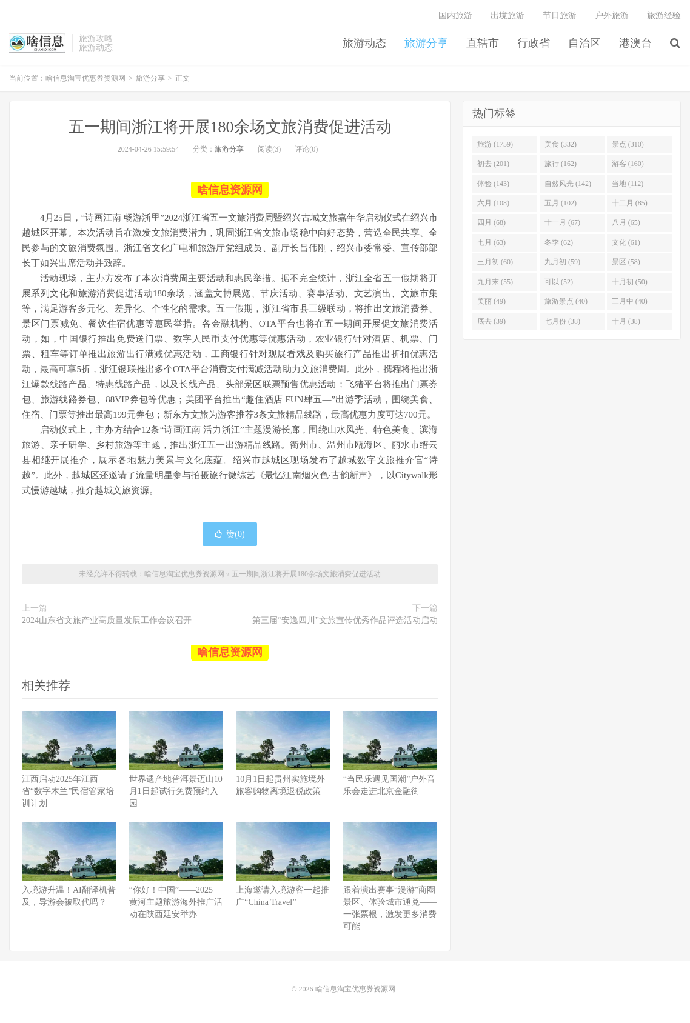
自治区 (584, 43)
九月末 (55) (495, 282)
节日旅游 (560, 15)
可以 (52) (558, 282)
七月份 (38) (562, 321)
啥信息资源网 (230, 190)
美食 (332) (560, 144)
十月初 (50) (630, 282)
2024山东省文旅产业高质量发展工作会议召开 (107, 620)
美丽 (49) (491, 301)
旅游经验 (664, 15)
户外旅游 (612, 15)
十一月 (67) (562, 222)
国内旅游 (455, 15)
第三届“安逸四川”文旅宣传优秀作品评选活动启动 (345, 620)
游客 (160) (628, 163)
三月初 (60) (495, 262)
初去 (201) (493, 163)
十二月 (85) (630, 203)
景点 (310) (628, 144)
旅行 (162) (560, 163)
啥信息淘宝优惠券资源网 (37, 43)
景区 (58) (626, 262)
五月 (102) (560, 203)
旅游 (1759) (495, 144)
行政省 (533, 43)
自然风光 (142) (567, 183)
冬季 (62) (558, 242)
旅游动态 (364, 43)
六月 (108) (493, 203)
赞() (229, 534)
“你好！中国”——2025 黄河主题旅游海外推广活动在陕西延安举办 (176, 902)
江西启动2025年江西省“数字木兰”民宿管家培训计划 (68, 791)
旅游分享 (426, 43)
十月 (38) (626, 321)
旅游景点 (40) (566, 301)
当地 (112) (628, 183)
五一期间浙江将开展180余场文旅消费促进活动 (230, 127)
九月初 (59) (562, 262)
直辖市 (482, 43)
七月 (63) (491, 242)
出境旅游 (507, 15)
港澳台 (635, 43)
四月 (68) (491, 222)
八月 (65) (626, 222)
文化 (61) (626, 242)
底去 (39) (491, 321)
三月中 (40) (630, 301)
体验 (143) (493, 183)
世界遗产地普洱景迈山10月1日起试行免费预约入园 (176, 791)
